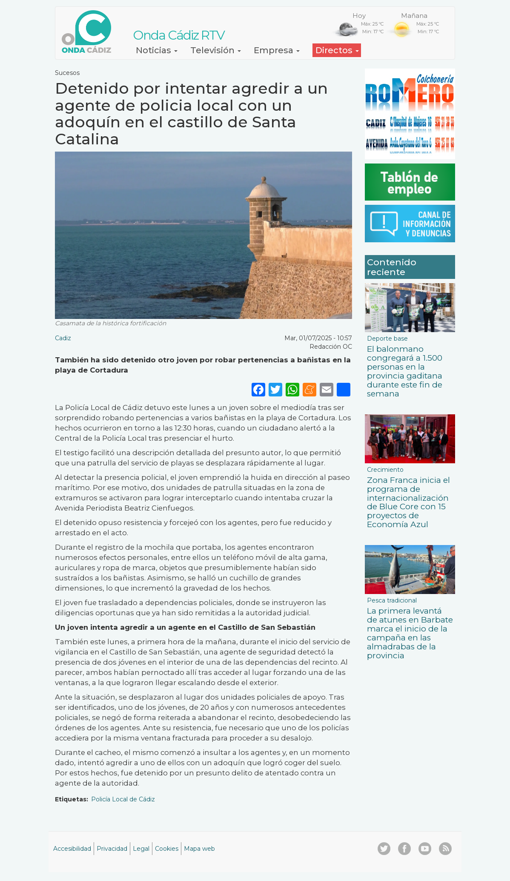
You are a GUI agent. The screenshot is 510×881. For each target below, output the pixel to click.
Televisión (215, 50)
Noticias (157, 50)
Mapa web (199, 848)
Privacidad (112, 848)
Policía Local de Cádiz (123, 799)
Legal (141, 848)
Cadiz (63, 338)
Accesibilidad (72, 848)
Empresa (277, 50)
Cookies (166, 848)
